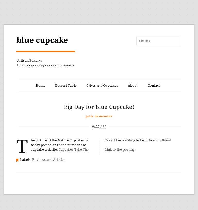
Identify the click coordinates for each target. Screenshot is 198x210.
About (133, 85)
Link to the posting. (120, 150)
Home (40, 85)
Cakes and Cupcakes (102, 85)
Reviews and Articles (48, 160)
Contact (154, 85)
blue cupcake (42, 40)
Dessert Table (66, 85)
